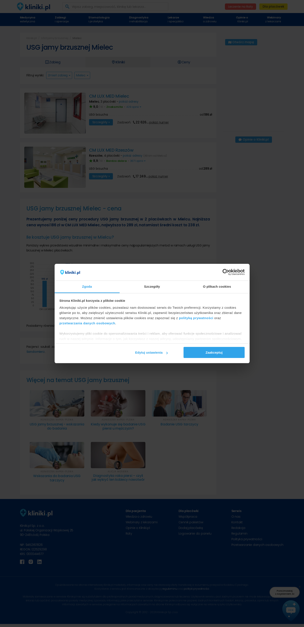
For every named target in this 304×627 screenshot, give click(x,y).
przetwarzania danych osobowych (87, 323)
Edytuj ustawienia (151, 352)
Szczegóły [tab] (152, 286)
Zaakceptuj (214, 352)
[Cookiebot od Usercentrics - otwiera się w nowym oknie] (226, 272)
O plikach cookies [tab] (217, 286)
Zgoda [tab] (87, 286)
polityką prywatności (196, 318)
